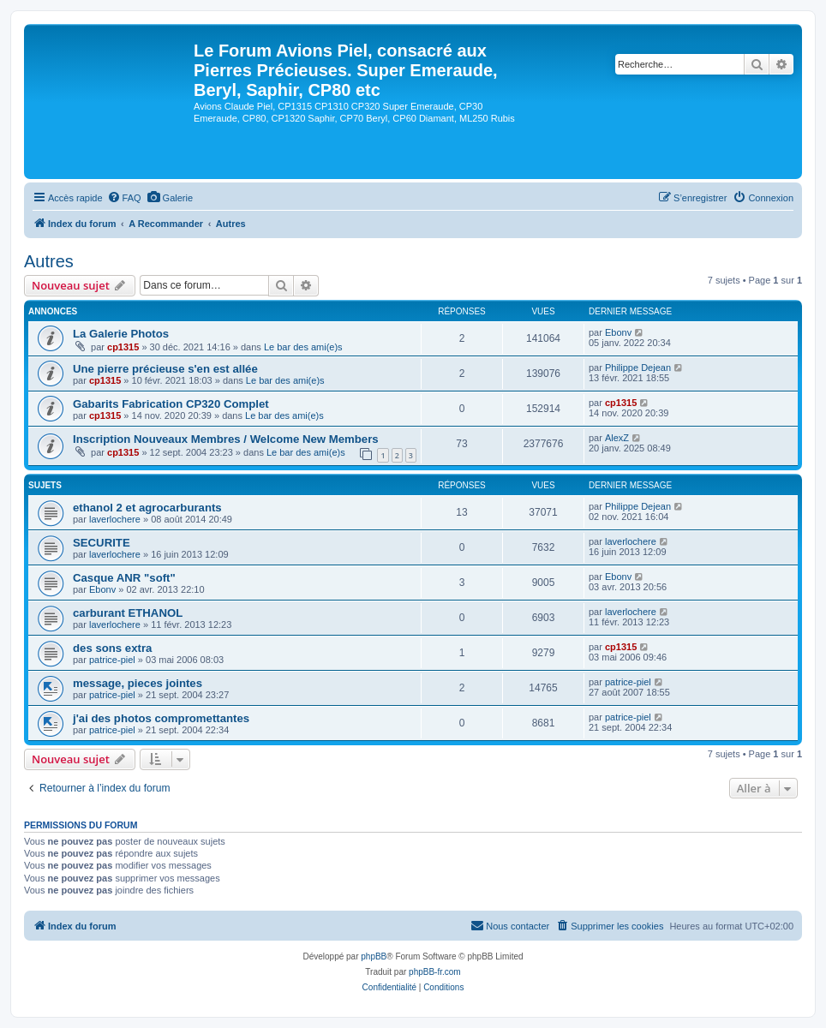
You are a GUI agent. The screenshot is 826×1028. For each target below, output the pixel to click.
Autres (49, 261)
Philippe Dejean (638, 367)
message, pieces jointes (137, 683)
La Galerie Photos (121, 333)
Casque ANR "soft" (124, 577)
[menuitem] (124, 198)
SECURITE (101, 542)
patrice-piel (112, 659)
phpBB (373, 956)
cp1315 (123, 347)
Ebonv (618, 332)
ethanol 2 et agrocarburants (147, 507)
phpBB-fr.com (435, 972)
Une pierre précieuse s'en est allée (165, 368)
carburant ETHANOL (128, 613)
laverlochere (115, 519)
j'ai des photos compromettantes (161, 718)
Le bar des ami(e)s (303, 347)
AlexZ (617, 438)
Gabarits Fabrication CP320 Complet (171, 403)
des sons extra (112, 648)
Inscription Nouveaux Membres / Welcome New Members (226, 439)
